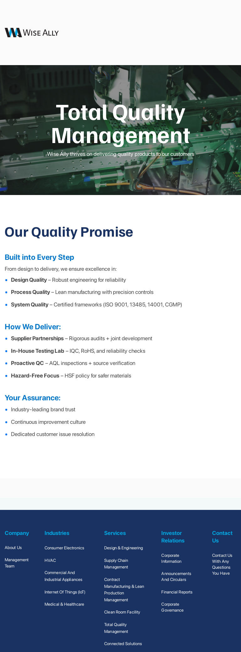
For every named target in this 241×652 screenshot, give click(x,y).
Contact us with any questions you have (222, 564)
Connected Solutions (123, 643)
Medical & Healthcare (64, 604)
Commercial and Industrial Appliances (63, 576)
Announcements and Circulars (176, 576)
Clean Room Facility (122, 611)
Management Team (17, 562)
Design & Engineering (123, 547)
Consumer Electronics (64, 547)
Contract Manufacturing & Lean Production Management (124, 589)
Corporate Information (171, 558)
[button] (227, 32)
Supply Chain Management (116, 564)
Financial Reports (176, 591)
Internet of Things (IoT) (65, 591)
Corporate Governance (172, 607)
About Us (13, 547)
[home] (32, 32)
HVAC (50, 560)
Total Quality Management (116, 628)
